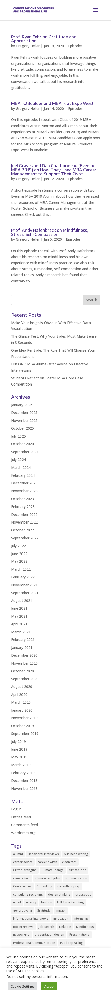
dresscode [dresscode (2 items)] (83, 894)
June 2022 (19, 553)
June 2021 (19, 608)
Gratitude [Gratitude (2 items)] (44, 910)
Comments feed (24, 824)
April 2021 (19, 624)
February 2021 (23, 639)
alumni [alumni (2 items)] (18, 854)
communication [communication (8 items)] (76, 878)
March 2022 (21, 569)
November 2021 (24, 584)
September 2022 (24, 537)
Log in (16, 809)
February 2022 (23, 577)
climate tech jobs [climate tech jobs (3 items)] (47, 878)
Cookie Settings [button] (22, 986)
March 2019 (21, 764)
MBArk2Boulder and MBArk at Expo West (52, 103)
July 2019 (18, 741)
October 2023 (22, 498)
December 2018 (24, 780)
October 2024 (22, 443)
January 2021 (21, 647)
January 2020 (21, 710)
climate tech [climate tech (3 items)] (21, 878)
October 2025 (22, 428)
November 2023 (24, 490)
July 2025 (18, 436)
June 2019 (19, 749)
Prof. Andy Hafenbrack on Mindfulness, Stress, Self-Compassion (49, 232)
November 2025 (24, 420)
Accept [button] (49, 986)
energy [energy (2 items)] (31, 902)
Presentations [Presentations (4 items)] (79, 934)
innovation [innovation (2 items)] (61, 918)
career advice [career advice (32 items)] (23, 862)
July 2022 (18, 545)
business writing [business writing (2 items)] (76, 854)
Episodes (75, 45)
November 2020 (24, 663)
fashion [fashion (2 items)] (46, 902)
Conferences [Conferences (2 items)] (22, 886)
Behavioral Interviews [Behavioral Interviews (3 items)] (43, 854)
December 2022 (24, 514)
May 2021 (19, 616)
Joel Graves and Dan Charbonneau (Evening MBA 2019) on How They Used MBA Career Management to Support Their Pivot (53, 169)
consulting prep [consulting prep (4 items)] (68, 886)
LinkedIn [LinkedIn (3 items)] (65, 927)
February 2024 (23, 475)
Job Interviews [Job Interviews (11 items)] (23, 927)
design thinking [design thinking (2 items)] (59, 894)
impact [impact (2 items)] (60, 910)
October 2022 (22, 530)
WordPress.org (23, 832)
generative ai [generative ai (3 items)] (22, 910)
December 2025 (24, 412)
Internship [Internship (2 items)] (81, 918)
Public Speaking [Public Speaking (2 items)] (71, 943)
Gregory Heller (28, 45)
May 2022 (19, 561)
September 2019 (24, 733)
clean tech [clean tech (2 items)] (69, 862)
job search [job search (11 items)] (46, 927)
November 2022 (24, 522)
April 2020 (19, 694)
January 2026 (21, 404)
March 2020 (21, 702)
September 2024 (24, 451)
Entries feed (21, 817)
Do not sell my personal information (36, 976)
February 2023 (23, 506)
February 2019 (23, 772)
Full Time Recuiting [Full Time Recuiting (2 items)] (70, 902)
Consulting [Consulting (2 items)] (44, 886)
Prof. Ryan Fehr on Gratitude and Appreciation (43, 38)
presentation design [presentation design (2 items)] (49, 934)
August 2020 (21, 686)
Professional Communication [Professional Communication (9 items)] (34, 943)
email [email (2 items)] (17, 902)
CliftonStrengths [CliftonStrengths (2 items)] (25, 870)
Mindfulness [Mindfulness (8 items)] (85, 927)
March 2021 (21, 631)
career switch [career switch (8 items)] (47, 862)
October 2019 (22, 725)
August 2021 (21, 600)
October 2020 (22, 671)
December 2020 (24, 655)
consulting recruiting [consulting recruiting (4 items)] (28, 894)
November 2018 (24, 788)
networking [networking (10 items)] (21, 934)
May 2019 (19, 757)
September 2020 (24, 678)
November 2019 (24, 717)
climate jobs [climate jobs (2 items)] (77, 870)
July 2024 (18, 459)
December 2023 (24, 483)
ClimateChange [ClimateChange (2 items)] (53, 870)
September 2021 (24, 592)
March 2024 (21, 467)
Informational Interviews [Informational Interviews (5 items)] (30, 918)
